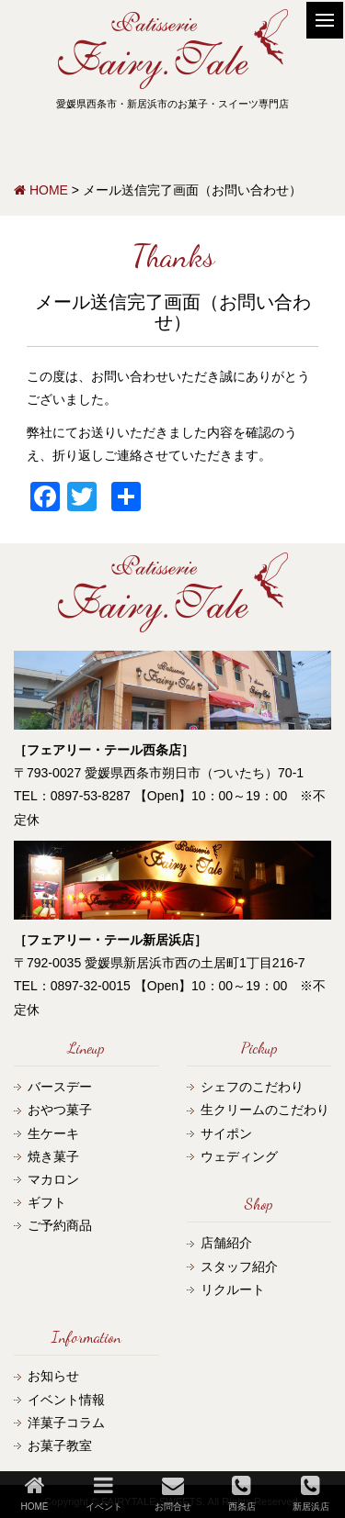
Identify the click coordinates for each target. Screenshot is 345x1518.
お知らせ (53, 1375)
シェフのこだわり (252, 1086)
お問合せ (173, 1493)
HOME (35, 1493)
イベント (104, 1493)
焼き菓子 (53, 1156)
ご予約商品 (60, 1225)
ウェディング (239, 1156)
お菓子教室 (60, 1445)
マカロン (53, 1179)
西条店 (242, 1493)
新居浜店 (311, 1493)
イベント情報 (66, 1399)
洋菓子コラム (66, 1422)
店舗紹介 (226, 1242)
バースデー (60, 1086)
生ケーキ (53, 1133)
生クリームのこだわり (265, 1109)
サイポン (226, 1133)
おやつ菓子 (60, 1109)
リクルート (233, 1289)
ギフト (47, 1202)
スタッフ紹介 (239, 1266)
